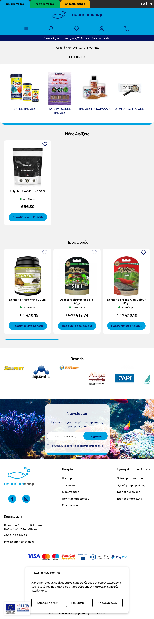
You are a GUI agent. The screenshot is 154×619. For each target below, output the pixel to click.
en (149, 4)
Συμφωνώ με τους (77, 445)
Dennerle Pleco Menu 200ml (27, 299)
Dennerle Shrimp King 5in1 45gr (77, 301)
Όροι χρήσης (70, 491)
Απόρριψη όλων (47, 602)
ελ (143, 4)
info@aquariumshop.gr (19, 541)
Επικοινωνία (70, 505)
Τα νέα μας (69, 485)
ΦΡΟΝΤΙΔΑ (75, 47)
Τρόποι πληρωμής (128, 491)
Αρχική (60, 47)
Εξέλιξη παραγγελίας (131, 485)
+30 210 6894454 (15, 535)
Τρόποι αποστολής (129, 498)
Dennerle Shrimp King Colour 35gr (126, 301)
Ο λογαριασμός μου (130, 478)
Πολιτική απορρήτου (75, 498)
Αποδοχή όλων (107, 602)
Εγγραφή (95, 436)
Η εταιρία (68, 478)
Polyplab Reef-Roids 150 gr (28, 191)
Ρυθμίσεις (77, 602)
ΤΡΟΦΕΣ (92, 47)
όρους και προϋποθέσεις (88, 445)
